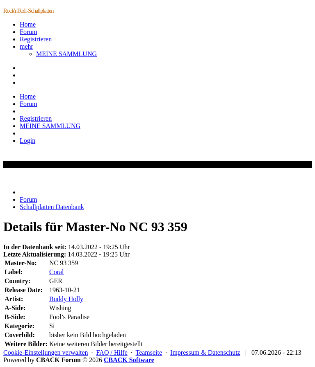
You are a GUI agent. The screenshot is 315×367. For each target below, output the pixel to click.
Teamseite (148, 352)
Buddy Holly (66, 298)
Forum (28, 31)
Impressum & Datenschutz (205, 352)
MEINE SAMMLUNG (66, 53)
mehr (26, 46)
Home (28, 24)
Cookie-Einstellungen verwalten (45, 352)
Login (27, 140)
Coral (56, 271)
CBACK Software (129, 359)
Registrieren (36, 39)
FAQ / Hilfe (112, 352)
